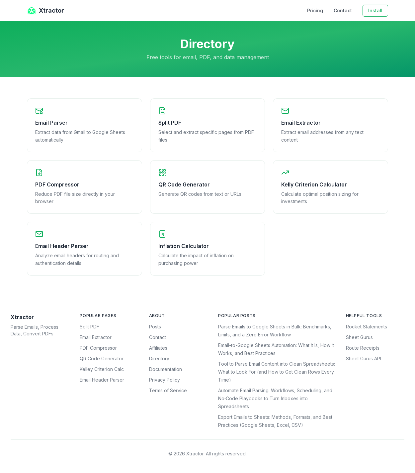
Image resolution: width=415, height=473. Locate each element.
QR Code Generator (102, 358)
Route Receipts (362, 348)
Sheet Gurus (359, 337)
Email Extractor (96, 337)
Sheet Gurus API (363, 358)
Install (375, 10)
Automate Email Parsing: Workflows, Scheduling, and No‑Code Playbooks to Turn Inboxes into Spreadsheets (275, 398)
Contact (343, 10)
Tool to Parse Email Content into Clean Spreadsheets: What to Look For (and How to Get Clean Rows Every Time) (276, 372)
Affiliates (158, 348)
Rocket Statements (366, 326)
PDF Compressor (98, 348)
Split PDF (89, 326)
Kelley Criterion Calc (102, 369)
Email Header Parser (102, 380)
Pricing (315, 10)
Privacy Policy (164, 380)
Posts (155, 326)
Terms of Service (168, 390)
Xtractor (45, 10)
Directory (159, 358)
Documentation (165, 369)
